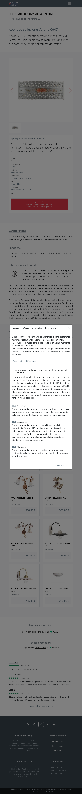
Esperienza (22, 422)
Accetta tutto (18, 361)
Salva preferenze (62, 465)
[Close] (69, 328)
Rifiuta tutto (31, 361)
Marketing (22, 447)
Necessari (21, 405)
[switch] (14, 422)
